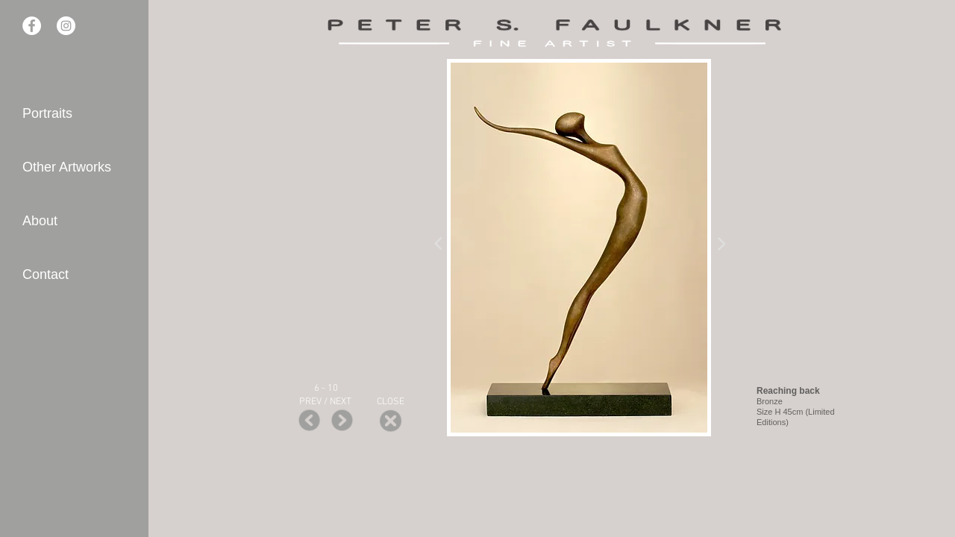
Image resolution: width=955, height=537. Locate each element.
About (39, 220)
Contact (45, 274)
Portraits (47, 113)
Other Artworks (66, 167)
